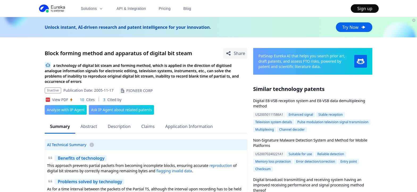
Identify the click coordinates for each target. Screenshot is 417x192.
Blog (187, 8)
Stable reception (330, 114)
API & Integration (131, 8)
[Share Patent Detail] (235, 53)
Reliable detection (330, 154)
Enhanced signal (301, 114)
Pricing (165, 8)
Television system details (273, 122)
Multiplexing (264, 129)
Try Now (354, 27)
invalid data (182, 170)
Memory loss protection (273, 161)
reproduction (220, 165)
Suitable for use (300, 154)
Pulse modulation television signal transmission (332, 122)
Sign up (364, 8)
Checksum (263, 169)
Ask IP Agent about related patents (121, 109)
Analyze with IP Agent (66, 109)
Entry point (348, 161)
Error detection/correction (315, 161)
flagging (163, 170)
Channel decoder (292, 129)
